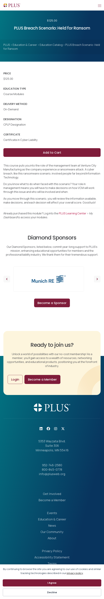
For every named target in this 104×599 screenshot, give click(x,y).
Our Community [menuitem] (52, 532)
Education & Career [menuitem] (52, 519)
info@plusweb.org (52, 474)
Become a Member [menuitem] (52, 500)
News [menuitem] (52, 526)
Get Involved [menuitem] (52, 494)
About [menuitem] (52, 538)
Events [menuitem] (52, 513)
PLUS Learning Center (72, 213)
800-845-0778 (52, 469)
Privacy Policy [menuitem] (52, 551)
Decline (52, 592)
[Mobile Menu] (99, 5)
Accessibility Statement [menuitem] (52, 557)
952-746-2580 (52, 465)
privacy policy (75, 573)
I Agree (52, 583)
